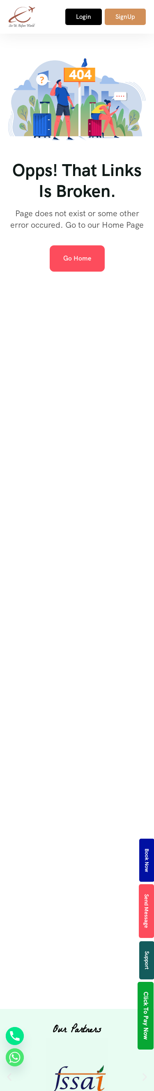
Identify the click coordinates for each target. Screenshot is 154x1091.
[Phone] (15, 1036)
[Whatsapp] (15, 1057)
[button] (9, 1077)
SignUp (125, 17)
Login (83, 17)
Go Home (77, 258)
